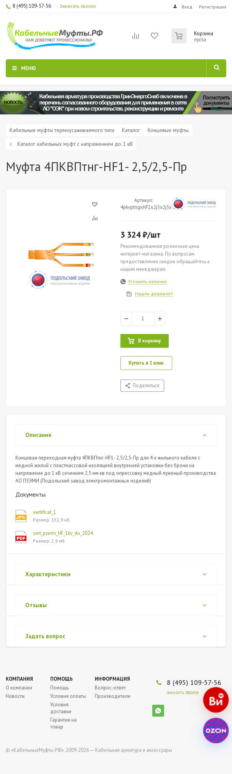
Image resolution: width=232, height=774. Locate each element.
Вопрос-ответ (110, 687)
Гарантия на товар (63, 723)
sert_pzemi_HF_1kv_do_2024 (63, 533)
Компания (19, 679)
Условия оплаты (68, 696)
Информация (112, 679)
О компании (19, 687)
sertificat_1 (44, 512)
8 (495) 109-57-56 (32, 6)
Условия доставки (60, 708)
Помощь (61, 679)
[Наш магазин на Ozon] (216, 730)
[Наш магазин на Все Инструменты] (216, 700)
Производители (112, 696)
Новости (15, 696)
